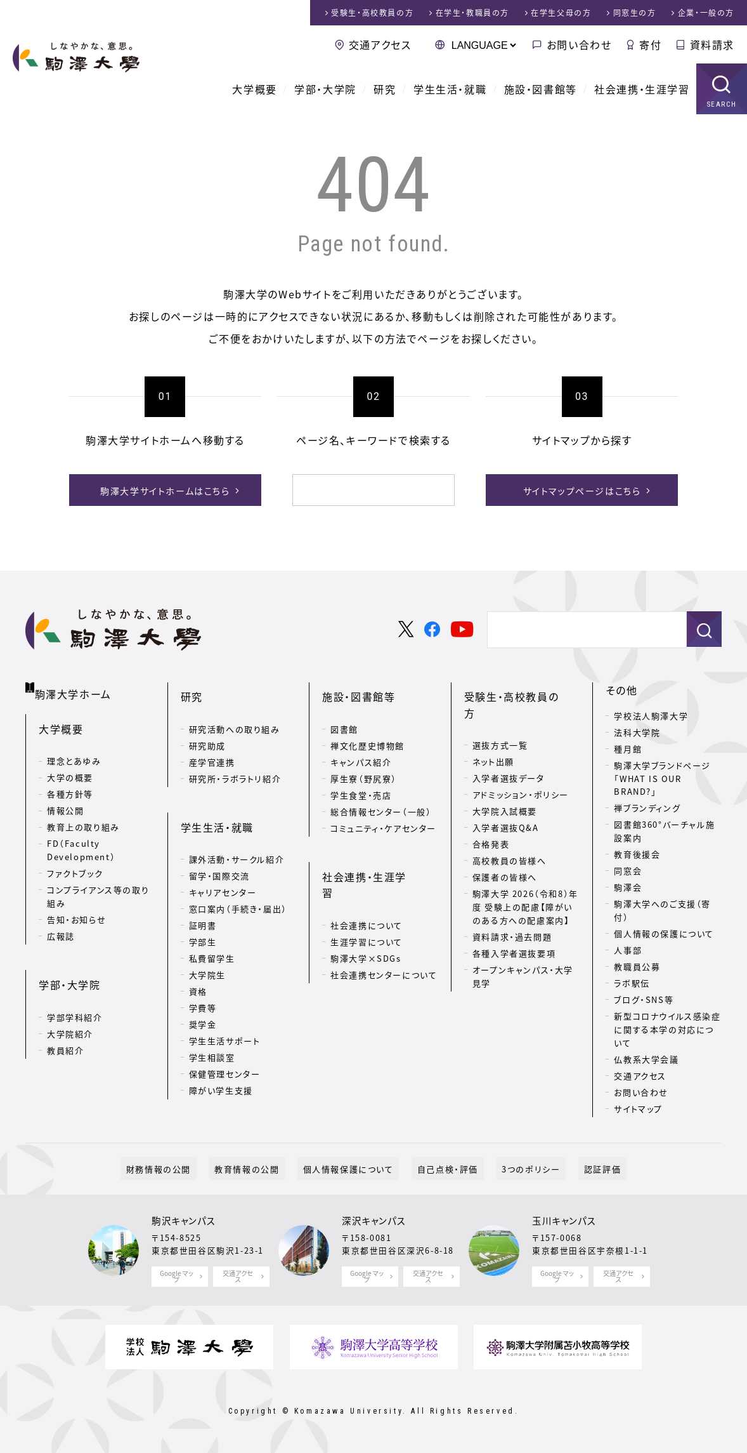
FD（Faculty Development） (81, 840)
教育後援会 (637, 854)
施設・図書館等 (540, 88)
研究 (385, 88)
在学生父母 (561, 12)
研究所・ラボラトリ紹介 (235, 765)
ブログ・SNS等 (643, 999)
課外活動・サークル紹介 (237, 832)
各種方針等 (70, 784)
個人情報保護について (353, 1168)
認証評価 (575, 1168)
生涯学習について (366, 898)
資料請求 (712, 44)
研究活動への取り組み (234, 716)
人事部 (628, 950)
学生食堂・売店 (360, 782)
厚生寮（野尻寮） (363, 765)
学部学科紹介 (75, 994)
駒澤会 (628, 887)
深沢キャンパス (374, 1221)
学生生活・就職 (449, 88)
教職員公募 (637, 966)
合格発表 (490, 815)
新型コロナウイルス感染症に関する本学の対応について (667, 1029)
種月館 (628, 749)
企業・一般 (706, 12)
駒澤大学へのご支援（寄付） (662, 910)
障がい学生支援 (221, 1064)
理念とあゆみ (74, 751)
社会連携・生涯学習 (641, 88)
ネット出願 (493, 732)
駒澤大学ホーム (75, 687)
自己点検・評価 (442, 1168)
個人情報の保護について (664, 933)
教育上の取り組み (83, 817)
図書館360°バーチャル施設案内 (664, 831)
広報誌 (61, 926)
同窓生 (634, 12)
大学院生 (207, 948)
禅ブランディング (647, 808)
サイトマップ (638, 1109)
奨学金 (203, 998)
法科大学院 (637, 732)
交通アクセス (380, 44)
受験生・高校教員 (372, 12)
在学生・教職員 (472, 12)
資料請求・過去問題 (512, 907)
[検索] (358, 490)
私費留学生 (212, 932)
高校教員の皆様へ (509, 831)
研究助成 (207, 732)
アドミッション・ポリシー (520, 765)
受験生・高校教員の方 (517, 690)
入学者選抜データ (508, 749)
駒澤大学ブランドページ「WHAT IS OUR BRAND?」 (662, 778)
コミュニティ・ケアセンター (383, 815)
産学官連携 (212, 749)
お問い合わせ (579, 44)
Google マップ (176, 1276)
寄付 (650, 44)
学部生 (203, 915)
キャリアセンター (223, 865)
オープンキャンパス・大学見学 (522, 946)
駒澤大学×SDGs (365, 915)
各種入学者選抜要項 (513, 923)
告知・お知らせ (76, 909)
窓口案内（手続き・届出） (238, 882)
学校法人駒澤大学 (651, 716)
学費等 (203, 981)
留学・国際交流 (219, 849)
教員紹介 (65, 1027)
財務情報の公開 (185, 1168)
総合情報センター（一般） (380, 798)
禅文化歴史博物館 (367, 732)
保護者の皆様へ (504, 848)
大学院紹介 (70, 1010)
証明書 (203, 898)
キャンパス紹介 (360, 749)
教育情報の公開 (263, 1168)
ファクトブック (75, 864)
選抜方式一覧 (500, 716)
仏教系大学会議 (646, 1059)
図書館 (344, 716)
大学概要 (254, 88)
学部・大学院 (325, 88)
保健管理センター (225, 1047)
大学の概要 (70, 768)
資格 (198, 965)
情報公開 (65, 801)
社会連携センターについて (383, 932)
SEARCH (722, 104)
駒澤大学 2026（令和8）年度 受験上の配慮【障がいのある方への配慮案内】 (525, 877)
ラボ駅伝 (631, 983)
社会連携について (366, 882)
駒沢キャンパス (184, 1221)
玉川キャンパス (564, 1221)
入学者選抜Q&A (505, 798)
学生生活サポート (225, 1014)
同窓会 (628, 871)
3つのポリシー (515, 1168)
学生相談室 (212, 1031)
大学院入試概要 (504, 782)
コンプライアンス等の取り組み (98, 886)
